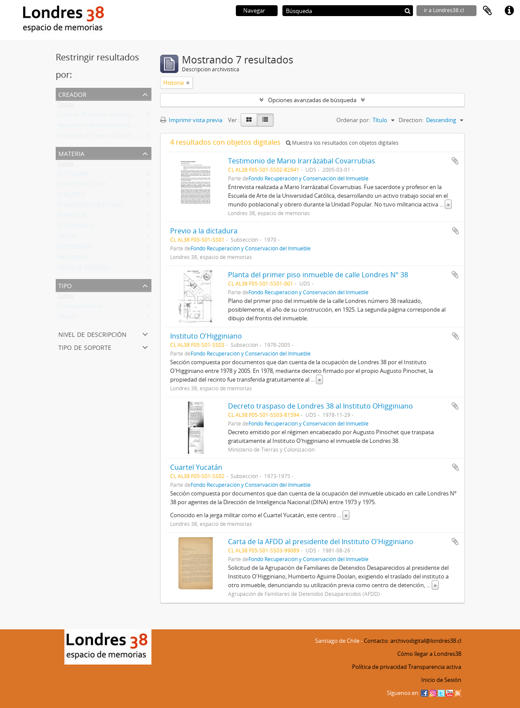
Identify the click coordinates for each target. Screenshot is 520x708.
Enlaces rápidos (509, 11)
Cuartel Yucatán (196, 467)
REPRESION (72, 217)
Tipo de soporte (84, 346)
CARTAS (67, 238)
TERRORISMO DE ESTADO (90, 207)
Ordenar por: (353, 120)
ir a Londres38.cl (444, 10)
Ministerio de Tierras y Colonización (103, 137)
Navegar (254, 10)
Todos (65, 106)
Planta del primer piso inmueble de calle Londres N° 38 (318, 274)
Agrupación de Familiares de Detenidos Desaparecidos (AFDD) (136, 127)
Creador (72, 94)
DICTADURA (72, 175)
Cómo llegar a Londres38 (429, 654)
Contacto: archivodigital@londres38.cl (412, 641)
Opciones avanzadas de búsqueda (312, 100)
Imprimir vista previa (191, 120)
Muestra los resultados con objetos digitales (342, 142)
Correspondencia (79, 308)
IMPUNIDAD (73, 259)
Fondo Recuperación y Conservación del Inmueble (308, 178)
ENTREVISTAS (74, 249)
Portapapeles (487, 11)
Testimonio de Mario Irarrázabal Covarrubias (301, 161)
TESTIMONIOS (75, 228)
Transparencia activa (434, 667)
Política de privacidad (379, 667)
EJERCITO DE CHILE (81, 186)
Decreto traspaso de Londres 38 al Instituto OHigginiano (320, 406)
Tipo (65, 285)
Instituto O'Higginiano (206, 336)
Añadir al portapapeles (455, 160)
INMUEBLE (71, 196)
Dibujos (67, 318)
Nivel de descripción (92, 333)
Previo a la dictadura (204, 231)
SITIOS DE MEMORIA (84, 269)
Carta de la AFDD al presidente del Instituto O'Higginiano (320, 541)
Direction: (411, 120)
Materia (71, 153)
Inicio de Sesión (441, 680)
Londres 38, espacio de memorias (100, 116)
